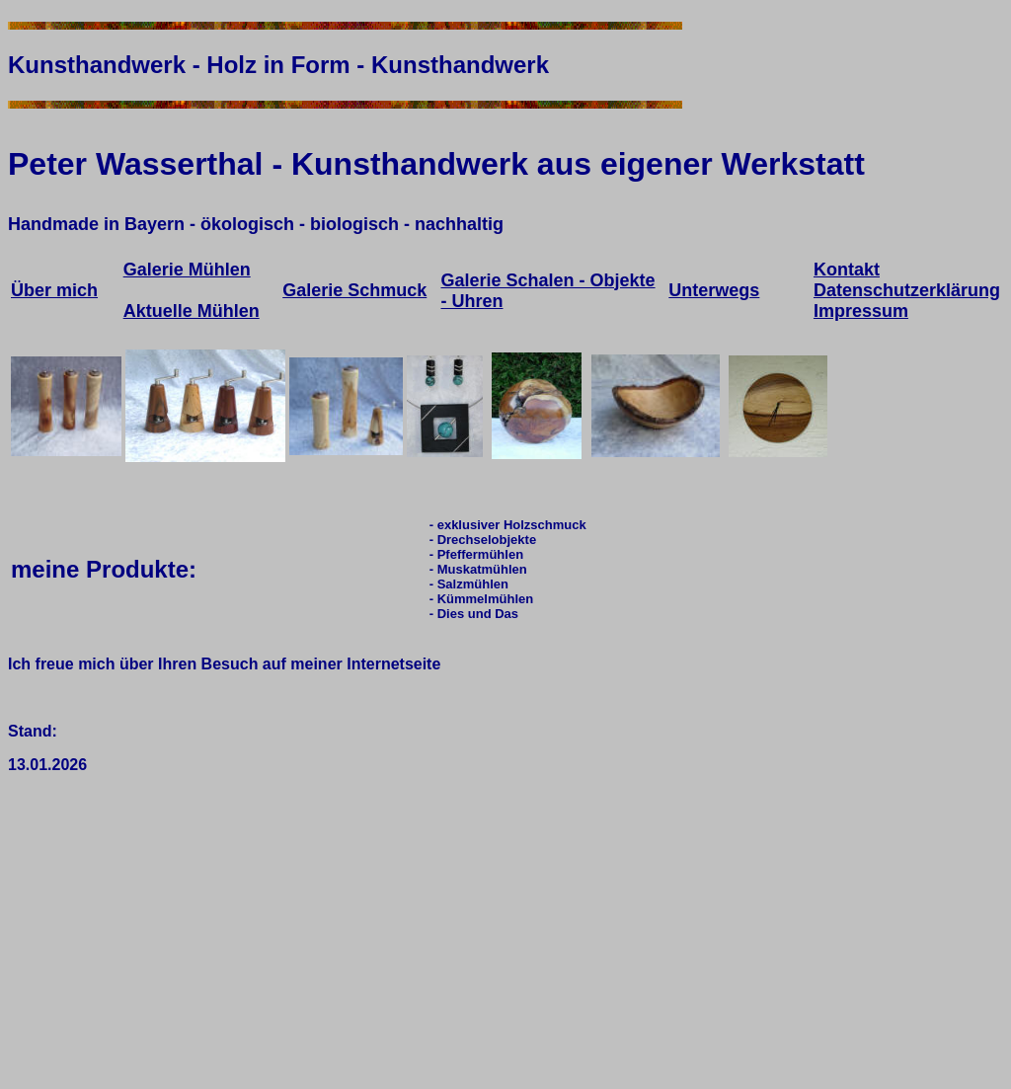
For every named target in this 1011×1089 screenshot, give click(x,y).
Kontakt (847, 269)
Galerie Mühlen (187, 269)
